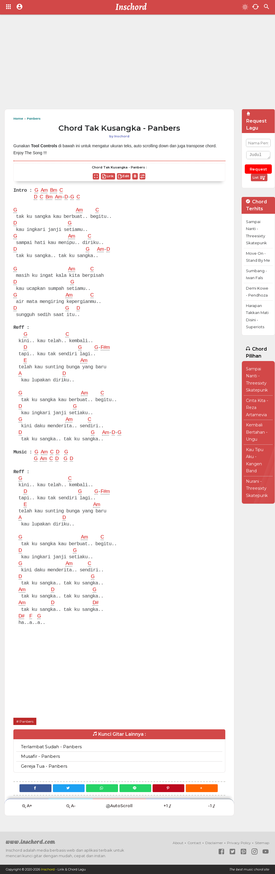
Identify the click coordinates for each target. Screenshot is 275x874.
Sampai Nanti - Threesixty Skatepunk (256, 232)
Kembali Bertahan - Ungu (256, 432)
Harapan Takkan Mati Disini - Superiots (257, 316)
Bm (53, 190)
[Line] (135, 788)
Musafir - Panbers (40, 756)
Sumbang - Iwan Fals (256, 274)
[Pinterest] (168, 788)
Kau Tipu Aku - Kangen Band (254, 460)
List (259, 178)
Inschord (48, 869)
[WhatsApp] (102, 788)
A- (71, 806)
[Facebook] (35, 788)
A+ (27, 806)
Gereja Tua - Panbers (44, 766)
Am (44, 190)
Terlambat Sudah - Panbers (51, 746)
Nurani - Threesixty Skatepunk (257, 488)
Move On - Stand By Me (258, 257)
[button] (201, 788)
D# (95, 603)
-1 (212, 805)
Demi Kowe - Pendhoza (257, 292)
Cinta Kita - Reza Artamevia (257, 407)
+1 (168, 805)
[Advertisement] (123, 64)
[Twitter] (69, 788)
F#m (105, 348)
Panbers (26, 721)
